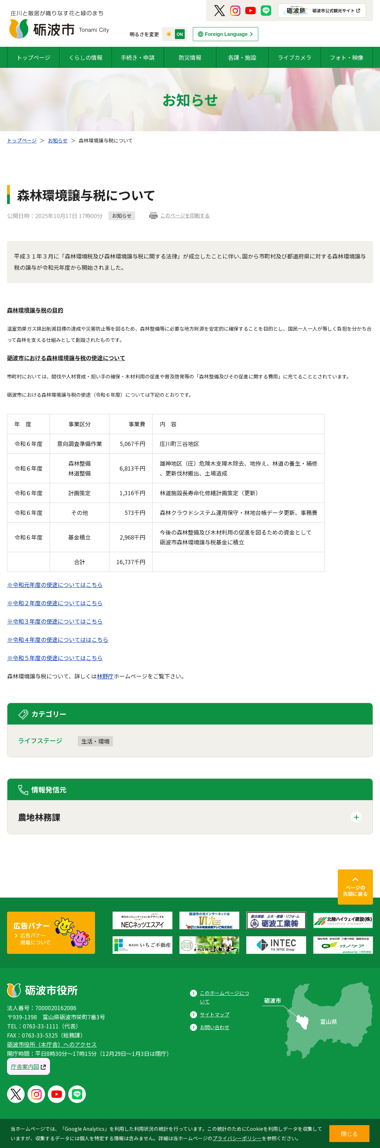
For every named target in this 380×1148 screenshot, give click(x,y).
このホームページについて (224, 997)
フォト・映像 (346, 57)
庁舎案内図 (25, 1066)
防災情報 (190, 57)
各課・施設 (242, 57)
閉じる (349, 1133)
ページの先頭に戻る (355, 890)
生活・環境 (95, 741)
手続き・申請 (137, 57)
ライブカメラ (294, 57)
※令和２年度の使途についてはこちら (55, 603)
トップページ (33, 57)
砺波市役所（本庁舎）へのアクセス (52, 1044)
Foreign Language (226, 34)
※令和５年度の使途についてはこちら (55, 657)
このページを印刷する (185, 215)
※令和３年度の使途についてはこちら (55, 621)
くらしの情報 (85, 57)
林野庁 (105, 676)
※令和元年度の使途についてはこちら (55, 584)
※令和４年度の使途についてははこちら (57, 639)
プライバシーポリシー (237, 1138)
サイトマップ (214, 1014)
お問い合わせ (214, 1027)
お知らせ (58, 140)
